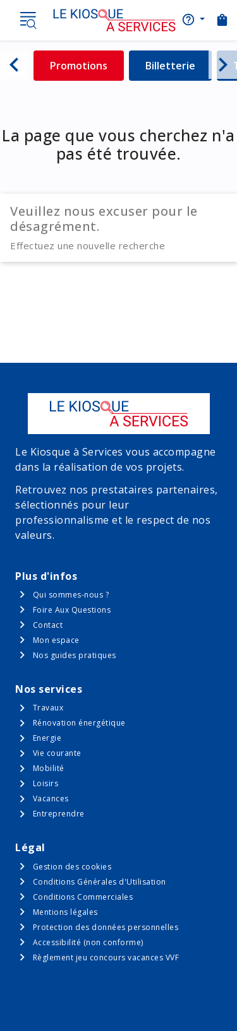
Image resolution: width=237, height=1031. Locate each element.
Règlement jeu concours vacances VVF (106, 957)
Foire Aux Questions (72, 609)
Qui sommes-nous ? (71, 594)
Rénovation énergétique (79, 722)
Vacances (51, 798)
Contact (48, 625)
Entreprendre (59, 813)
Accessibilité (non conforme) (88, 942)
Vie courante (57, 753)
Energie (47, 738)
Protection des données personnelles (106, 927)
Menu (28, 20)
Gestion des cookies (72, 866)
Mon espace (56, 640)
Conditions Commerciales (83, 897)
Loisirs (46, 783)
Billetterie (178, 65)
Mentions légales (65, 912)
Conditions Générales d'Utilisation (99, 881)
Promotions (87, 65)
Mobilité (48, 768)
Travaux (48, 707)
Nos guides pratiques (74, 655)
